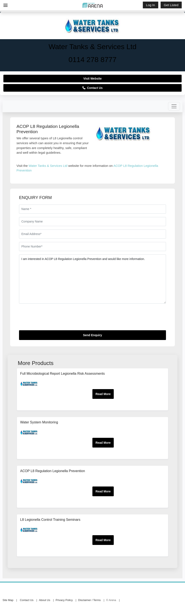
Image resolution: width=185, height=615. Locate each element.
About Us (44, 600)
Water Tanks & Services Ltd (48, 165)
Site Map (8, 600)
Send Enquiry (92, 335)
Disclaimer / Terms (89, 600)
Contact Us (92, 88)
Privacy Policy (64, 600)
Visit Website (92, 78)
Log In (150, 5)
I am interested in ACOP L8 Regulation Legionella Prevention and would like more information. (92, 279)
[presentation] (51, 318)
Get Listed (171, 5)
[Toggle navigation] (174, 106)
